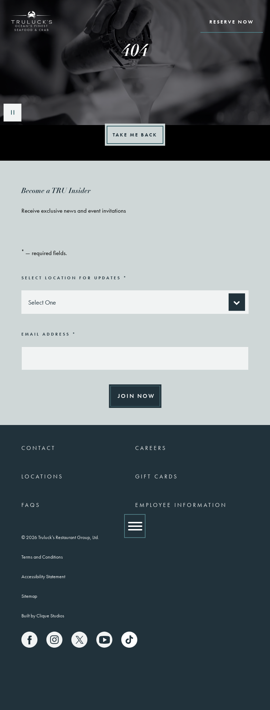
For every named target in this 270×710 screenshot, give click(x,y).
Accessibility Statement (43, 576)
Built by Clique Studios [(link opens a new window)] (42, 615)
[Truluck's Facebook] (29, 640)
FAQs (30, 505)
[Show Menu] (135, 526)
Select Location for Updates (74, 278)
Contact (38, 448)
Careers (151, 448)
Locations (42, 476)
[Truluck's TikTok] (129, 640)
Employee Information (181, 505)
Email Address (48, 334)
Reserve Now (231, 22)
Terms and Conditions (42, 557)
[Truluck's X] (79, 640)
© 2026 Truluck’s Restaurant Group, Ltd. (60, 537)
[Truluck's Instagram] (54, 640)
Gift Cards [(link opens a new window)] (156, 476)
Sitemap (29, 596)
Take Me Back (135, 134)
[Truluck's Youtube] (104, 640)
